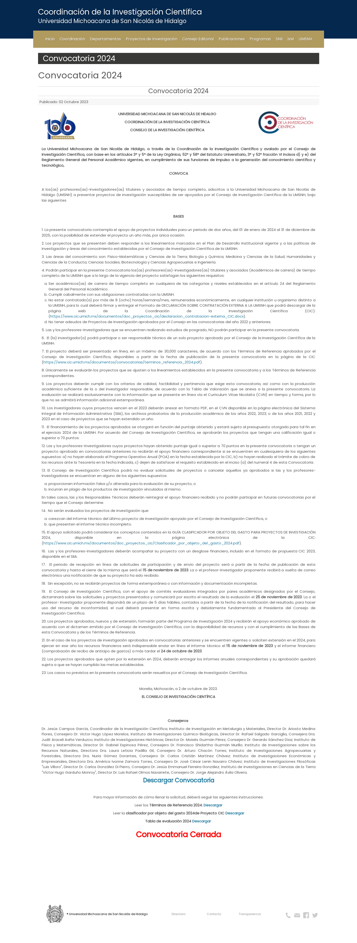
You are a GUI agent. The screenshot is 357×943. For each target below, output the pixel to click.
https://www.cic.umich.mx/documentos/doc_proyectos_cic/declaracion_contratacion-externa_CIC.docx (147, 316)
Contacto (214, 914)
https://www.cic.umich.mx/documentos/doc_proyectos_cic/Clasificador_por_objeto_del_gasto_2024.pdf (141, 543)
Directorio (178, 914)
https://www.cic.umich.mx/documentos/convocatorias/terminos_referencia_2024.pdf (121, 362)
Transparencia (250, 914)
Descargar (213, 805)
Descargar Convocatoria (178, 780)
